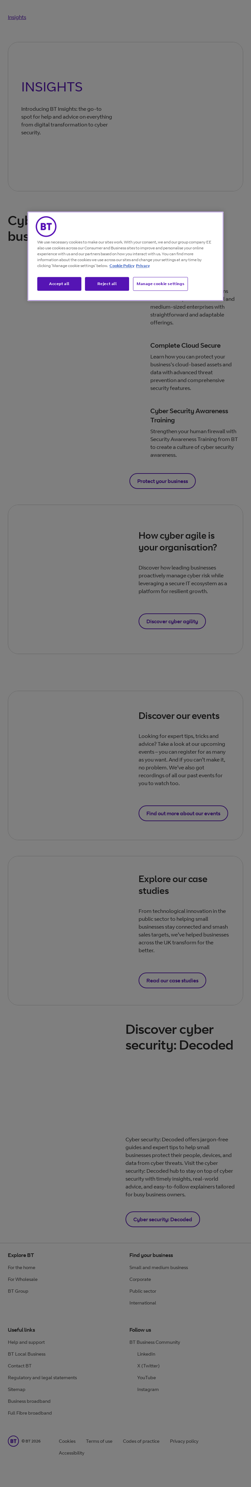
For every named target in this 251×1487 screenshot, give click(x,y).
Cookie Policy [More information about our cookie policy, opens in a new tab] (121, 265)
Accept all (59, 283)
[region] (125, 256)
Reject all (107, 283)
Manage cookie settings (160, 283)
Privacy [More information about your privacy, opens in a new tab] (143, 265)
